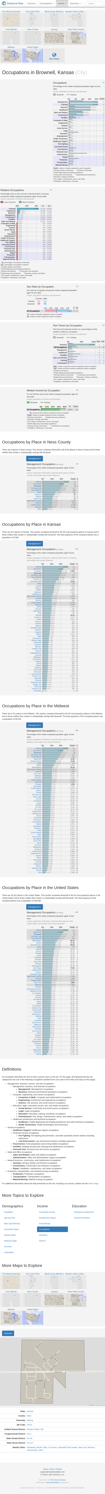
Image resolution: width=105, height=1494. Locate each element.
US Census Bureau (57, 1480)
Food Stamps (44, 1223)
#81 (76, 912)
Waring (30, 1420)
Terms (51, 1469)
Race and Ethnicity (12, 1223)
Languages (9, 1252)
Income (62, 3)
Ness (29, 1416)
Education (75, 3)
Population (8, 1212)
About (45, 1469)
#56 (76, 730)
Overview (31, 3)
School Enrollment (82, 1218)
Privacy (59, 1469)
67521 (29, 1425)
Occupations (44, 1229)
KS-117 (30, 1443)
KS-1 (29, 1434)
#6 (77, 464)
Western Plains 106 (35, 1429)
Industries (43, 1235)
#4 (103, 325)
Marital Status (10, 1235)
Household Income (47, 1212)
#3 (77, 286)
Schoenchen (32, 1450)
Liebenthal (62, 1447)
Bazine (39, 1447)
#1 (103, 83)
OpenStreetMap (52, 1482)
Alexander (31, 1447)
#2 (51, 190)
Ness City (82, 1447)
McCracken (72, 1447)
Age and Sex (9, 1218)
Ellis (45, 1447)
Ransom (91, 1447)
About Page (93, 1183)
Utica (41, 1450)
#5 (77, 390)
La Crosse (52, 1447)
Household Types (11, 1229)
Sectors (42, 1241)
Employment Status (47, 1218)
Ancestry (7, 1246)
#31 (76, 549)
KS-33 (29, 1438)
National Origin (10, 1241)
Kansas (30, 1411)
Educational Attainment (84, 1212)
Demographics (47, 3)
